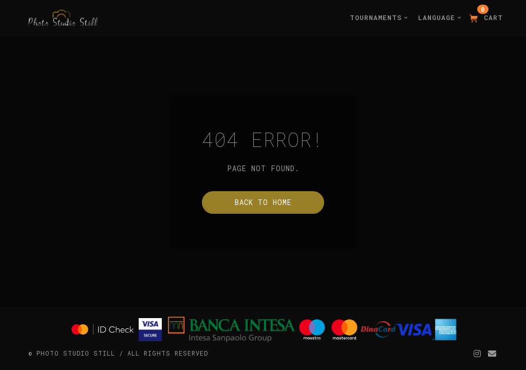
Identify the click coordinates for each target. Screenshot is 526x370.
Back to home (263, 202)
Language (439, 17)
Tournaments (379, 17)
